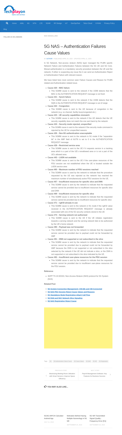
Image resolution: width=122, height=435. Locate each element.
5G (50, 361)
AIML (22, 23)
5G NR (95, 361)
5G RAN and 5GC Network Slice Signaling (66, 298)
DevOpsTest (75, 23)
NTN (34, 23)
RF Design (58, 23)
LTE (41, 23)
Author (49, 58)
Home (14, 23)
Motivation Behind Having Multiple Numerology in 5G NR (77, 418)
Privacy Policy (109, 23)
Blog (5, 29)
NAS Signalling (51, 36)
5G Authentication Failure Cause (63, 361)
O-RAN (98, 23)
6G (28, 23)
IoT (66, 23)
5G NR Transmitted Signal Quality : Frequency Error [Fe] (98, 418)
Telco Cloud (87, 23)
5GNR (48, 23)
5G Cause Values (79, 361)
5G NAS (88, 361)
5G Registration (103, 361)
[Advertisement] (78, 327)
